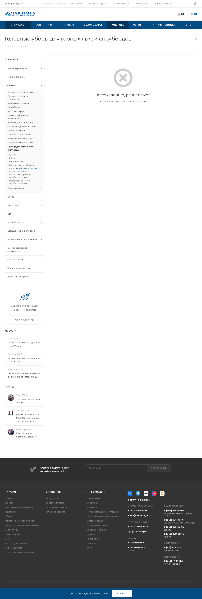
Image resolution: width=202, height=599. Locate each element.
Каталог (11, 492)
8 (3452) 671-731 (144, 549)
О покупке (53, 492)
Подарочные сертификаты (19, 552)
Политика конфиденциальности (104, 516)
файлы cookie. (99, 593)
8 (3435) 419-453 (180, 562)
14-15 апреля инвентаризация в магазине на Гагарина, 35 (24, 375)
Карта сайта (93, 538)
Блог (89, 547)
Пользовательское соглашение (104, 511)
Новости (10, 330)
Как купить (52, 498)
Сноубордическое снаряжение (22, 525)
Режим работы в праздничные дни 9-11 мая (24, 344)
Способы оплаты (55, 502)
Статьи (9, 387)
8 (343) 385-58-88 (137, 510)
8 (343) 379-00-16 (180, 535)
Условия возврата (55, 511)
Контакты (92, 507)
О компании (93, 498)
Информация (96, 492)
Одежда (9, 498)
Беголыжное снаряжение (19, 507)
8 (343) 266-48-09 (138, 526)
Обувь (8, 516)
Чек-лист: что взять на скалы (28, 401)
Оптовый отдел (95, 520)
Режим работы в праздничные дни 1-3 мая (24, 360)
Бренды (91, 534)
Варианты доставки (56, 507)
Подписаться (159, 468)
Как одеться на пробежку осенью (26, 435)
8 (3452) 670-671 (137, 542)
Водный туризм (13, 547)
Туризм (9, 502)
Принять (122, 593)
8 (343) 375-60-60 (180, 528)
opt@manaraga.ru (138, 531)
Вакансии (92, 502)
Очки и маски (12, 534)
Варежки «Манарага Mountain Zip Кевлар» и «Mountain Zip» (28, 418)
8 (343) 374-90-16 (180, 521)
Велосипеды (11, 529)
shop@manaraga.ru (139, 515)
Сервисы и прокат (96, 529)
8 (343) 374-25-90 (180, 513)
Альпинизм (11, 511)
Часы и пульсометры (16, 543)
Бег (7, 538)
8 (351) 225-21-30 (180, 549)
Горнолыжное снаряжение (19, 520)
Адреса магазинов (97, 525)
